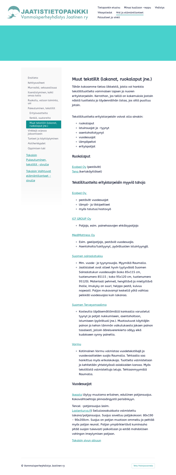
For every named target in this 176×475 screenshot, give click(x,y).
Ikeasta (77, 394)
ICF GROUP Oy (81, 218)
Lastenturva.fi (81, 410)
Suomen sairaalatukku (87, 256)
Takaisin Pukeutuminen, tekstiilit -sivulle (37, 160)
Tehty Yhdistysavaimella (143, 466)
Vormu (76, 344)
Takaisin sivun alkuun (86, 440)
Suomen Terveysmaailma (89, 304)
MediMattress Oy (83, 235)
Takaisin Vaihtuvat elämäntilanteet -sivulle (38, 176)
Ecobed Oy (79, 167)
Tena (75, 171)
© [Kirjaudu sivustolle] (22, 465)
